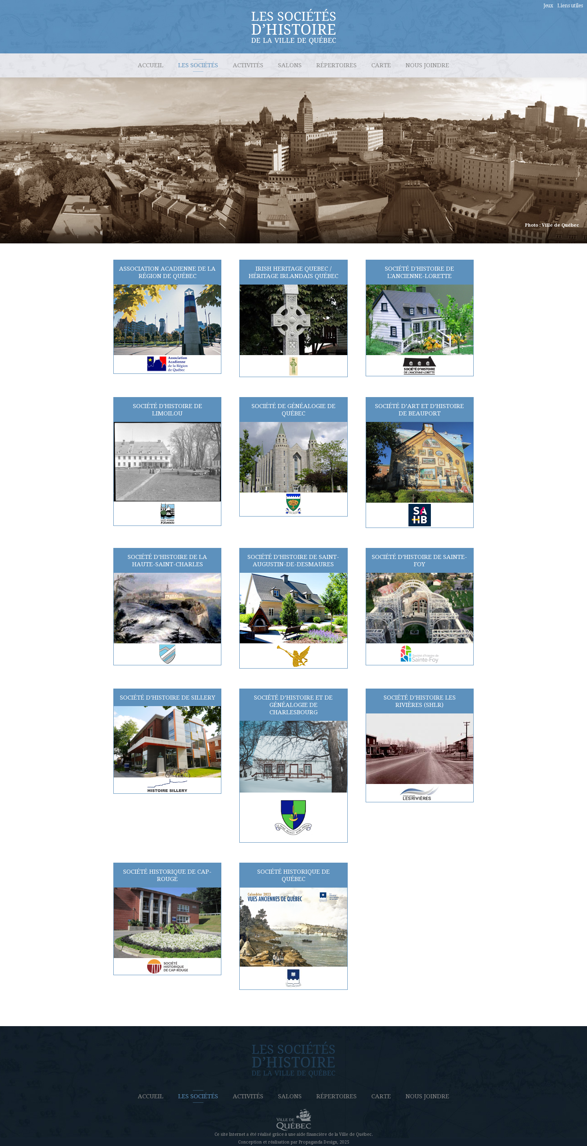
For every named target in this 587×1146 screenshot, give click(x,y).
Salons (290, 65)
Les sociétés (198, 65)
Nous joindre (427, 65)
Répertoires (336, 65)
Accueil (150, 65)
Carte (381, 65)
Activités (248, 65)
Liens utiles (570, 6)
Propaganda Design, (318, 1142)
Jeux (548, 6)
